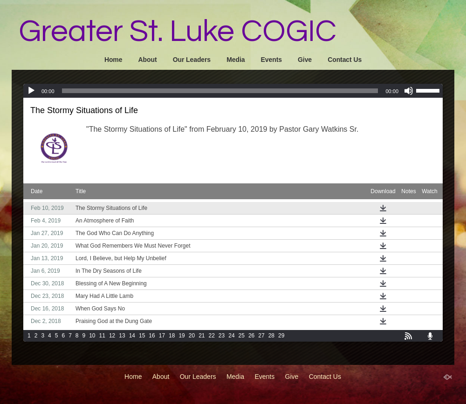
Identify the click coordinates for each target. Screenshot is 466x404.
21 (202, 335)
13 (122, 335)
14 (132, 335)
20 (192, 335)
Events (271, 59)
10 (92, 335)
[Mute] (408, 90)
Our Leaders (192, 59)
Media (235, 59)
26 (251, 335)
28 (271, 335)
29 (281, 335)
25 (242, 335)
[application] (233, 91)
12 (112, 335)
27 (261, 335)
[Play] (31, 90)
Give (305, 59)
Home (113, 59)
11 (102, 335)
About (147, 59)
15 (142, 335)
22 (212, 335)
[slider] (220, 90)
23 (222, 335)
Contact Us (345, 59)
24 (231, 335)
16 (152, 335)
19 (181, 335)
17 (162, 335)
